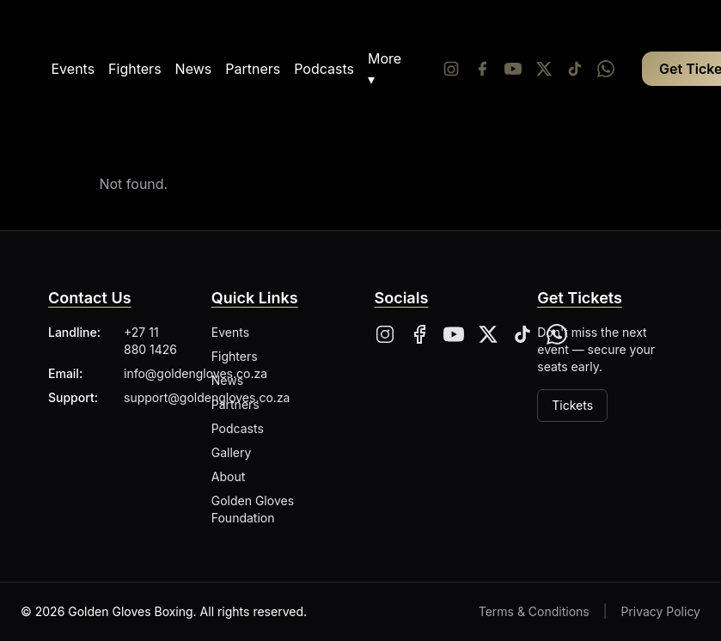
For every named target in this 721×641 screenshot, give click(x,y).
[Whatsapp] (605, 68)
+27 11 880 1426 (150, 341)
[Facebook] (482, 68)
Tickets (572, 405)
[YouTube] (513, 68)
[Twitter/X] (544, 68)
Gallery (231, 452)
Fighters (134, 68)
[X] (488, 334)
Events (73, 68)
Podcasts (324, 68)
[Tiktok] (575, 68)
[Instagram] (451, 68)
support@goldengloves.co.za (207, 397)
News (193, 68)
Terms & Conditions (534, 611)
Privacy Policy (660, 611)
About (228, 476)
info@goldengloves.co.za (195, 373)
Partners (252, 68)
